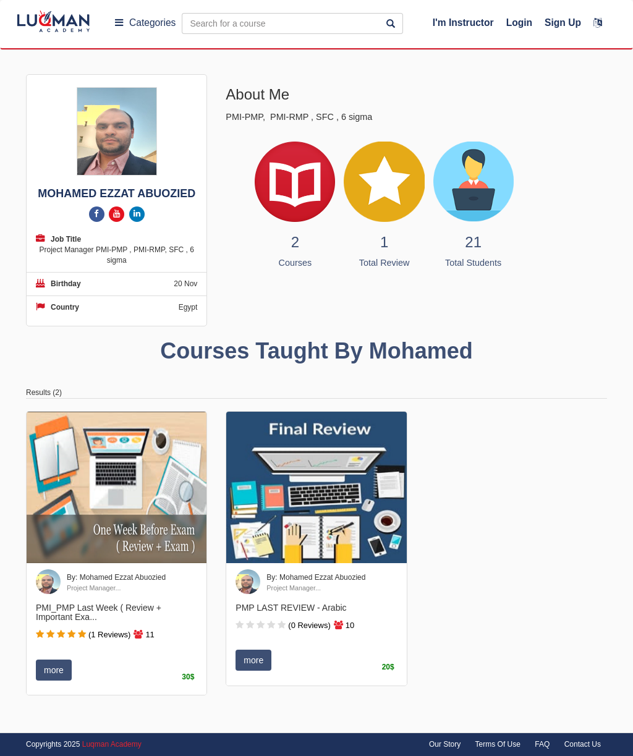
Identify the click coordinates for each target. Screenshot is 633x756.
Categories (145, 22)
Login (519, 22)
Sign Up (563, 22)
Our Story (445, 744)
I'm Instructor (463, 22)
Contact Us (582, 744)
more (54, 670)
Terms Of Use (497, 744)
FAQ (542, 744)
